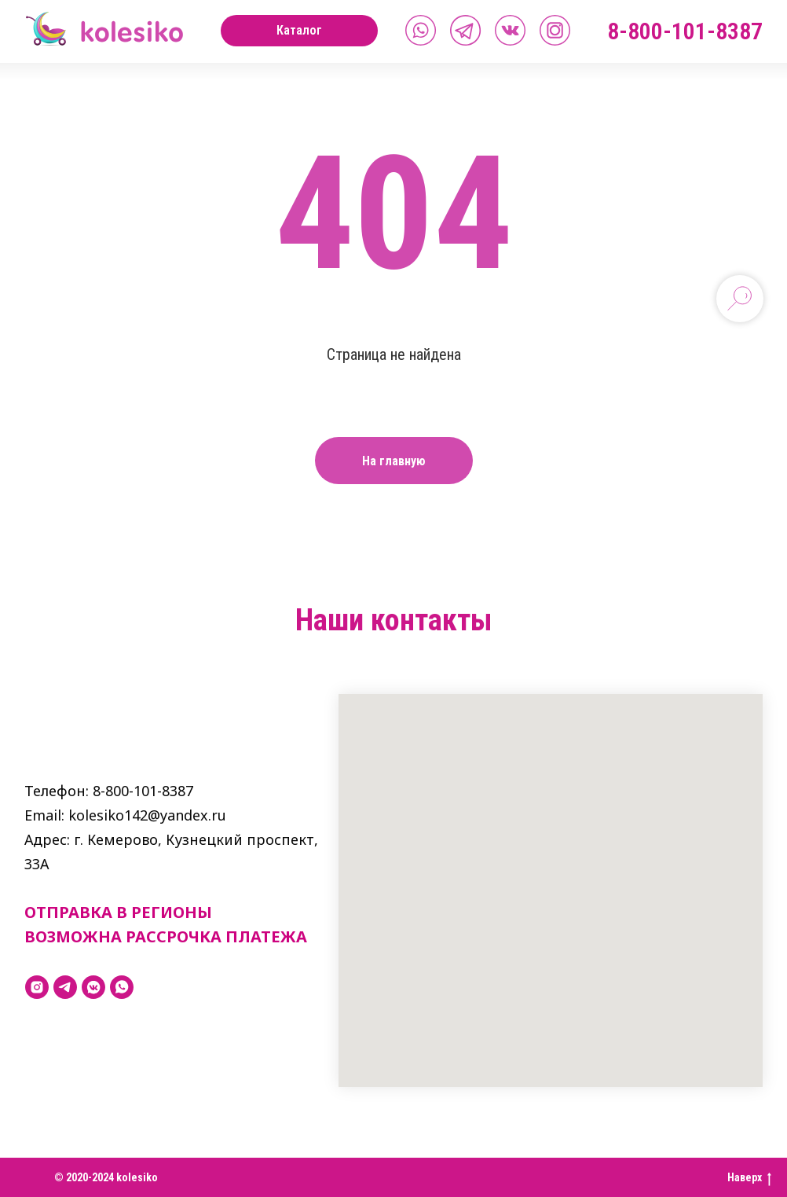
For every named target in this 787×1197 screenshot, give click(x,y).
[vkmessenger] (93, 987)
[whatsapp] (122, 987)
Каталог (299, 30)
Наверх (749, 1178)
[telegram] (65, 987)
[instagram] (37, 987)
